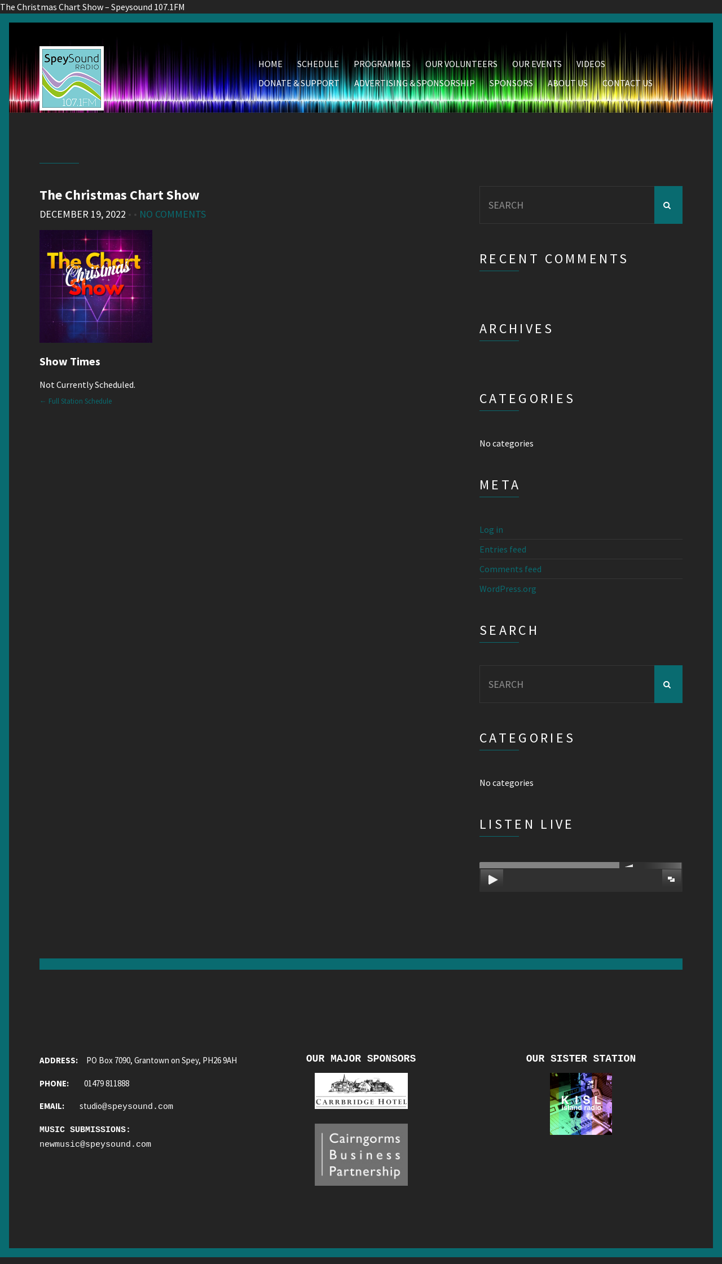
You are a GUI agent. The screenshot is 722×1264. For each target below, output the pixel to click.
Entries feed (502, 551)
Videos (590, 66)
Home (270, 66)
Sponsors (511, 85)
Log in (491, 531)
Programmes (382, 66)
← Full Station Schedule (75, 403)
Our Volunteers (461, 66)
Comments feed (510, 571)
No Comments (172, 216)
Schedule (318, 66)
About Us (568, 85)
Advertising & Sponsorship (414, 85)
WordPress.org (507, 590)
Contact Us (627, 85)
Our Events (537, 66)
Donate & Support (299, 85)
